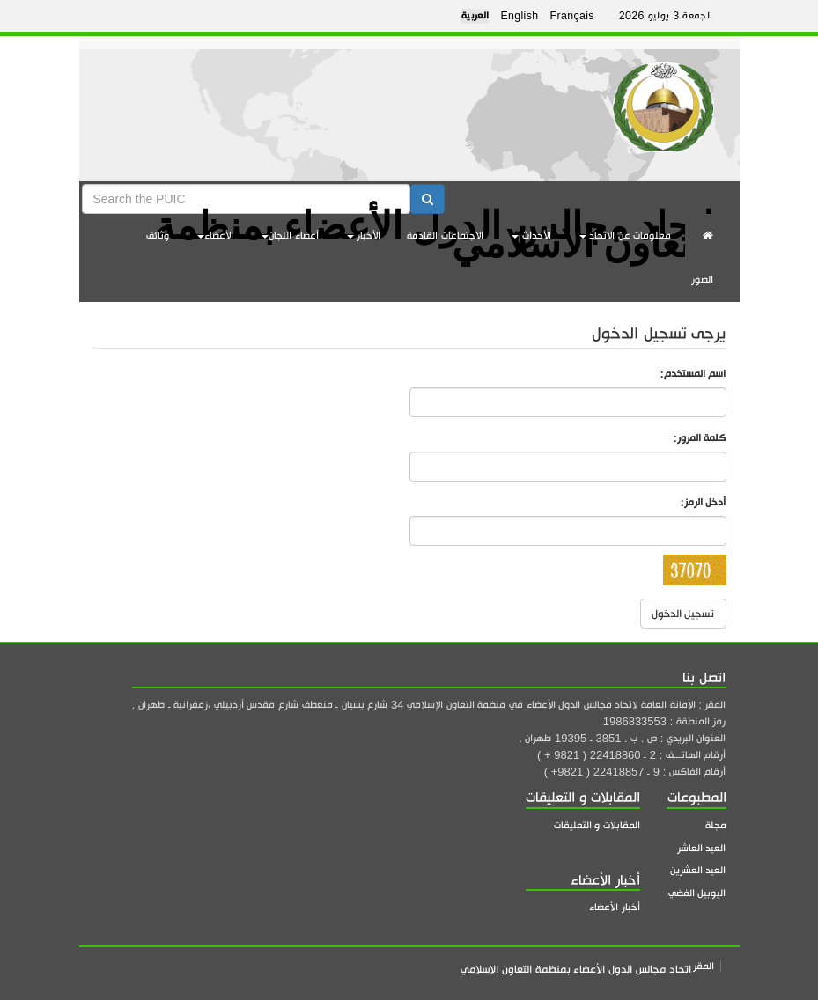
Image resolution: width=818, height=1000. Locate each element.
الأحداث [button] (531, 235)
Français (572, 16)
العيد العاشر (701, 848)
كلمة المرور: (700, 438)
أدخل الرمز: (703, 502)
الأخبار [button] (364, 235)
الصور (702, 279)
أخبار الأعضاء (614, 907)
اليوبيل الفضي (697, 893)
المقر (703, 966)
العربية (475, 16)
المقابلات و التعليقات (597, 825)
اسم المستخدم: (693, 373)
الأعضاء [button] (215, 235)
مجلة (715, 825)
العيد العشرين (698, 870)
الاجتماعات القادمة (445, 235)
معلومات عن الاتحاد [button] (625, 235)
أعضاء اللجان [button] (290, 235)
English (519, 16)
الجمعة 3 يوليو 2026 (666, 16)
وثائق (157, 235)
